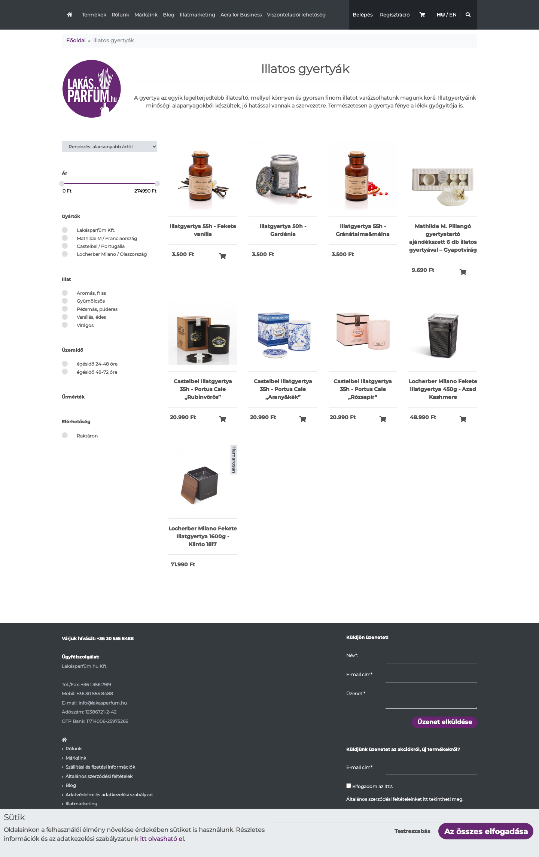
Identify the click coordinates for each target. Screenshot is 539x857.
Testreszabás (412, 831)
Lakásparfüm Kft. (96, 230)
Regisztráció (394, 15)
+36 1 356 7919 (96, 684)
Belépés (362, 15)
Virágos (85, 325)
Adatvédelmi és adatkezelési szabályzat (109, 794)
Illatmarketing (197, 15)
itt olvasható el (162, 838)
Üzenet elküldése (444, 722)
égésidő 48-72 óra (97, 372)
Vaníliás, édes (91, 317)
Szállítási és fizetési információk (100, 767)
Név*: (352, 655)
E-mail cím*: (359, 674)
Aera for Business (241, 15)
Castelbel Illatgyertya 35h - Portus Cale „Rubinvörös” (203, 389)
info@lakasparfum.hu (103, 703)
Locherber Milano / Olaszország (112, 254)
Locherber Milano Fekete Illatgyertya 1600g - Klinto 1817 (202, 536)
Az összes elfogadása (486, 831)
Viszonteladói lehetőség (296, 15)
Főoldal (76, 40)
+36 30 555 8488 (115, 638)
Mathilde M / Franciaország (107, 238)
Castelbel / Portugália (101, 246)
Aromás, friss (91, 293)
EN (453, 15)
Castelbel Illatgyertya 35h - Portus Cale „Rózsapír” (363, 389)
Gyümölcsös (91, 301)
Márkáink (146, 15)
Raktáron (87, 436)
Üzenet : (356, 693)
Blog (168, 15)
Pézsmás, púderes (97, 309)
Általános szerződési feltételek (99, 776)
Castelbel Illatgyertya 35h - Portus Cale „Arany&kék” (283, 389)
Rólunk (120, 15)
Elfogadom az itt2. (369, 786)
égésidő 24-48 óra (97, 364)
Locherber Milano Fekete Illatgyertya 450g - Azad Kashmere (443, 389)
